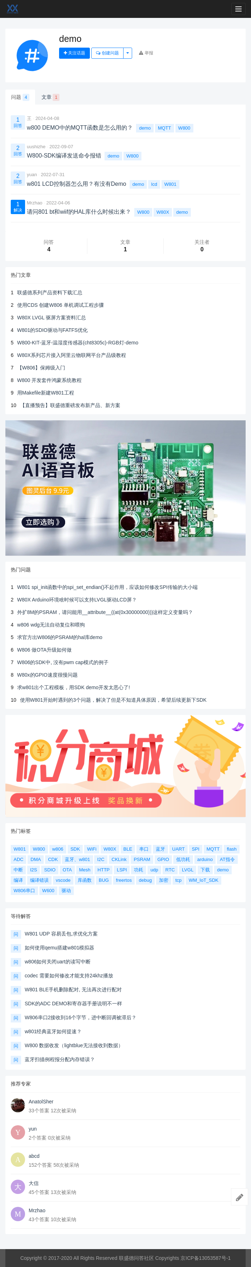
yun (33, 1129)
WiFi (91, 849)
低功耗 (183, 859)
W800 (184, 128)
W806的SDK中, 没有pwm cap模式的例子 (62, 662)
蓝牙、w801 (77, 859)
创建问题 (107, 52)
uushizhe (36, 146)
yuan (32, 174)
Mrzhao (34, 202)
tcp (178, 880)
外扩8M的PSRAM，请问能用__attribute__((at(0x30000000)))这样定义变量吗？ (105, 612)
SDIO (49, 869)
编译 (18, 880)
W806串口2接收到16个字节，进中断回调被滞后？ (80, 1017)
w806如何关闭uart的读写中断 (58, 961)
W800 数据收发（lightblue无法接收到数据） (74, 1045)
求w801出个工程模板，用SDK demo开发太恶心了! (73, 687)
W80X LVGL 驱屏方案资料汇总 (51, 317)
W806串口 (24, 890)
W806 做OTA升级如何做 (44, 650)
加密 (163, 880)
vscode (63, 880)
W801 (170, 184)
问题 (20, 97)
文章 (51, 97)
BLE (128, 849)
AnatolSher (41, 1101)
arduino (205, 859)
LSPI (122, 869)
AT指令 (227, 859)
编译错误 (39, 880)
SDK (75, 849)
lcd (154, 184)
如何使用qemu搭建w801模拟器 (60, 948)
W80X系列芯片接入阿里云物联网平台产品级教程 (71, 355)
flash (231, 849)
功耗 (138, 869)
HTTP (103, 869)
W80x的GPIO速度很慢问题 (47, 675)
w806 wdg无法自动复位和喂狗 (51, 625)
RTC (170, 869)
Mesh (85, 869)
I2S (33, 869)
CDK (53, 859)
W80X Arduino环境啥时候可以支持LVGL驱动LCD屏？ (77, 600)
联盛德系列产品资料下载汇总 (49, 292)
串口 (144, 849)
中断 (18, 869)
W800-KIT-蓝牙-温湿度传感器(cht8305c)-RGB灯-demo (77, 342)
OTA (67, 869)
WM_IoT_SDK (203, 880)
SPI (195, 849)
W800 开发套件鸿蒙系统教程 (49, 380)
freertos (124, 880)
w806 (57, 849)
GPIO (163, 859)
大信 (34, 1183)
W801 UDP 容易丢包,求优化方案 (61, 934)
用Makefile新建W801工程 (45, 393)
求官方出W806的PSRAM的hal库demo (59, 637)
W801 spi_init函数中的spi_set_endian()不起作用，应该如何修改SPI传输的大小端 (107, 587)
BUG (104, 880)
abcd (34, 1156)
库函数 (85, 880)
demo (145, 128)
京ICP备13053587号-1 (205, 1258)
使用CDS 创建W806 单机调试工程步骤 (60, 305)
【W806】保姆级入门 (41, 368)
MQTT (164, 128)
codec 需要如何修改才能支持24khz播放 (69, 975)
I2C (100, 859)
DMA (35, 859)
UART (178, 849)
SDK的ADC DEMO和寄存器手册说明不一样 (73, 1003)
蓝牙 (160, 849)
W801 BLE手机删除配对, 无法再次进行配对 (73, 989)
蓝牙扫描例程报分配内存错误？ (60, 1059)
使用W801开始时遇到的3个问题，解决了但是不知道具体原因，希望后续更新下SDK (113, 700)
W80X (162, 212)
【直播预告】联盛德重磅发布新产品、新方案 (70, 405)
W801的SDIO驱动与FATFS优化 (52, 330)
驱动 (66, 890)
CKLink (119, 859)
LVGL (187, 869)
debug (145, 880)
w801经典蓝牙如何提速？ (53, 1031)
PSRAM (142, 859)
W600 (48, 890)
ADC (18, 859)
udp (154, 869)
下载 (205, 869)
